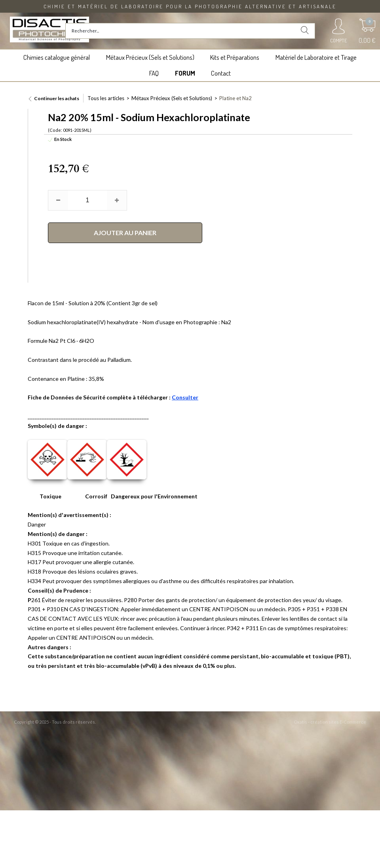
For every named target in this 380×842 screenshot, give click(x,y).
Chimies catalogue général (56, 57)
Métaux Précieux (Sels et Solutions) (150, 57)
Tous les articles (105, 98)
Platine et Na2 (235, 98)
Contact (221, 73)
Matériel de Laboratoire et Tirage (316, 57)
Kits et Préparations (234, 57)
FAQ (154, 73)
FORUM (185, 73)
